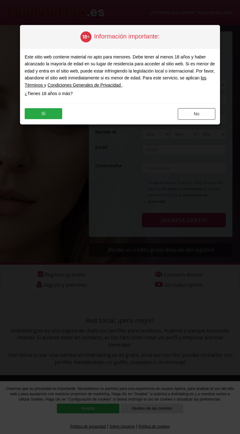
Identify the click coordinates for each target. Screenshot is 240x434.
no (196, 113)
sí (43, 113)
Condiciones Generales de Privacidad (85, 85)
